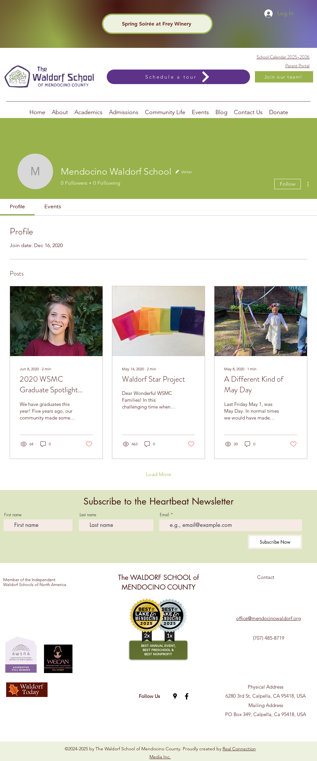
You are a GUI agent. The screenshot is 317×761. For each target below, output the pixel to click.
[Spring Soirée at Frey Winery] (157, 24)
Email (164, 515)
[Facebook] (186, 696)
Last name (88, 515)
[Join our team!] (284, 76)
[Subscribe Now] (275, 542)
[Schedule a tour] (178, 77)
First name (13, 515)
